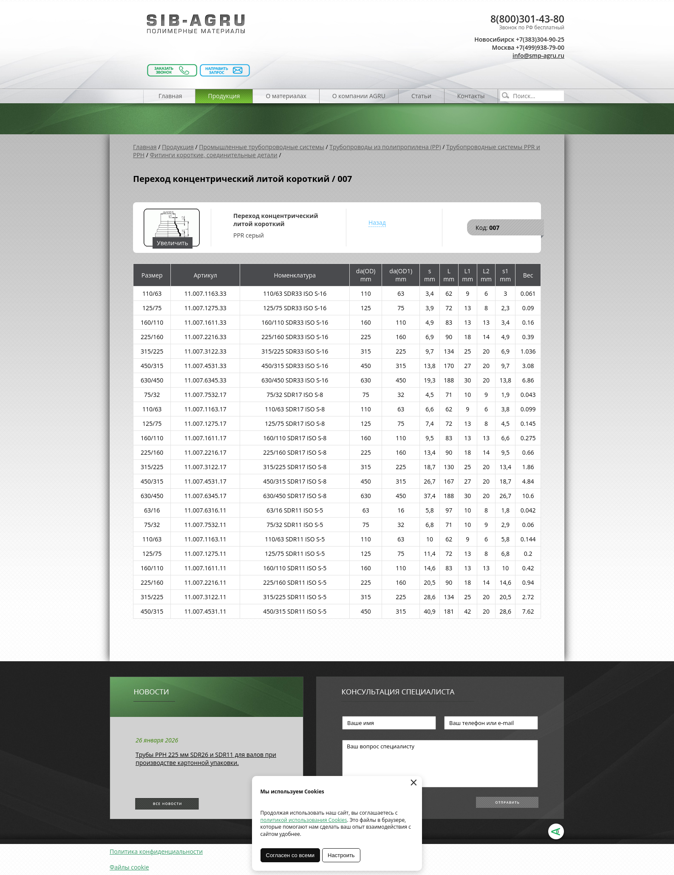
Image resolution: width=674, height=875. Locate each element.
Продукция (224, 96)
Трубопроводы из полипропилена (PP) (385, 147)
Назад (377, 222)
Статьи (421, 96)
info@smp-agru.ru (538, 55)
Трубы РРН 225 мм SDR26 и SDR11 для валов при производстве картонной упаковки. (206, 758)
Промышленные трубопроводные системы (261, 147)
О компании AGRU (358, 96)
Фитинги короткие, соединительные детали (214, 155)
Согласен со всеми (290, 855)
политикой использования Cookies (304, 820)
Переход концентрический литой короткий (275, 220)
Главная (170, 96)
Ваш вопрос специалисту (440, 763)
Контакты (471, 96)
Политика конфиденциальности (156, 851)
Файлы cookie (129, 867)
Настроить (341, 855)
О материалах (286, 96)
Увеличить (172, 243)
